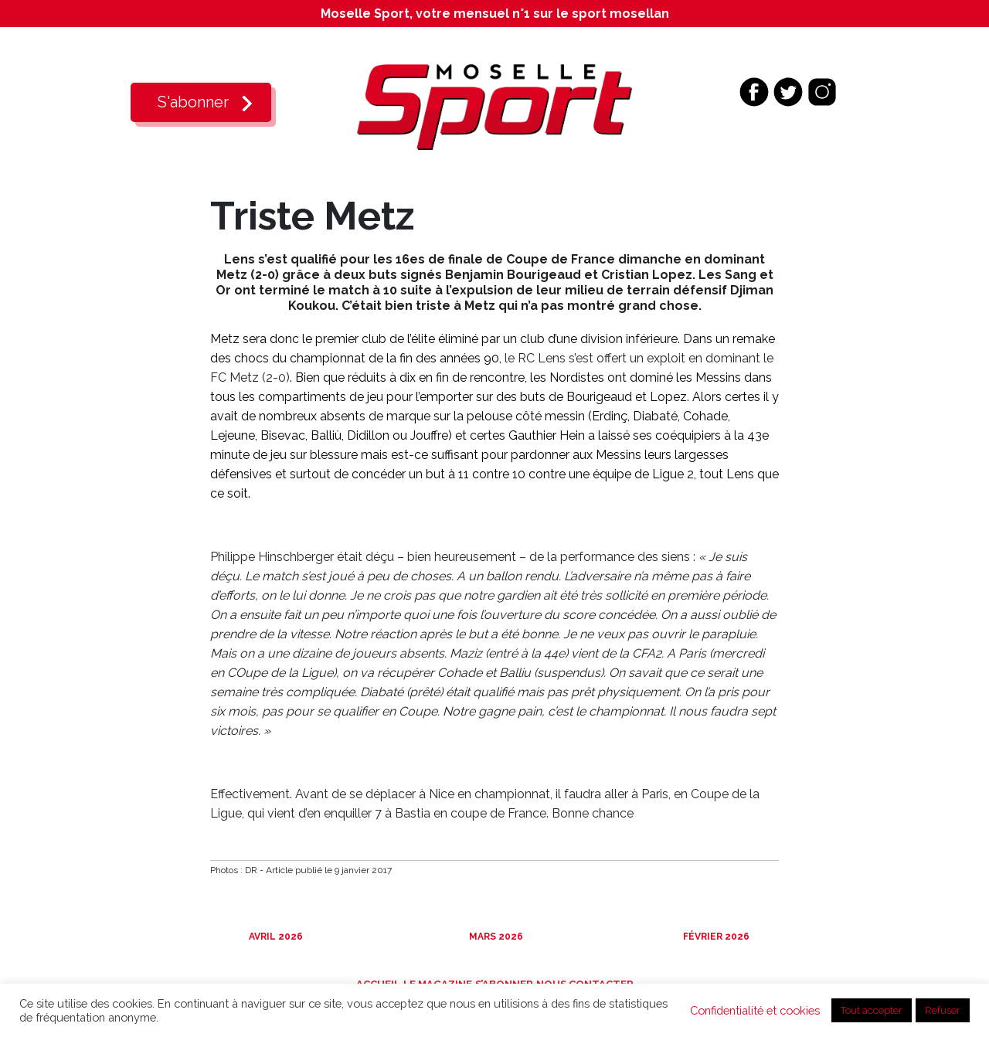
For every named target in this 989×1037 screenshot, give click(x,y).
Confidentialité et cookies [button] (755, 1010)
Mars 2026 (495, 936)
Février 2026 (715, 936)
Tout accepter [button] (871, 1010)
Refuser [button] (942, 1010)
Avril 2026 (274, 936)
